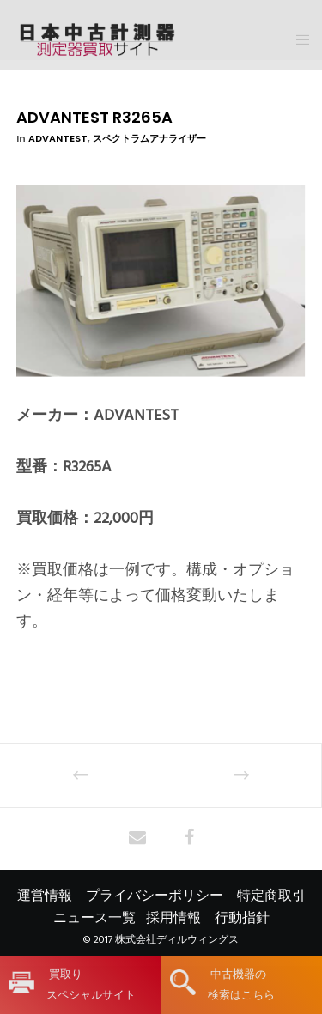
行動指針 (242, 918)
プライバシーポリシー (154, 895)
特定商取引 (271, 895)
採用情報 (173, 918)
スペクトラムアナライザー (149, 138)
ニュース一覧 (94, 918)
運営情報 (44, 895)
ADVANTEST (58, 138)
